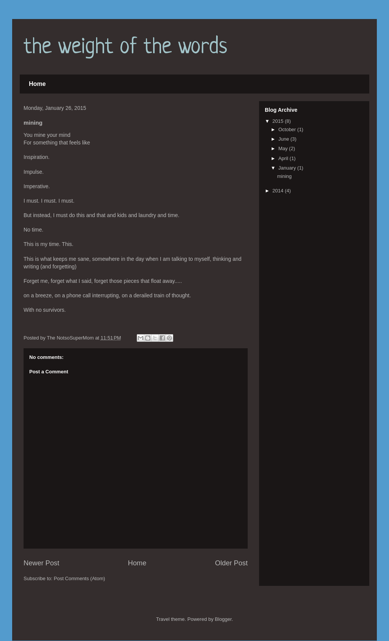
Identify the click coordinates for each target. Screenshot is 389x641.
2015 (278, 121)
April (284, 158)
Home (37, 84)
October (287, 129)
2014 (278, 191)
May (283, 148)
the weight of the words (125, 47)
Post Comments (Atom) (79, 578)
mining (284, 176)
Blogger (223, 619)
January (287, 168)
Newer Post (41, 563)
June (284, 139)
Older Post (231, 563)
